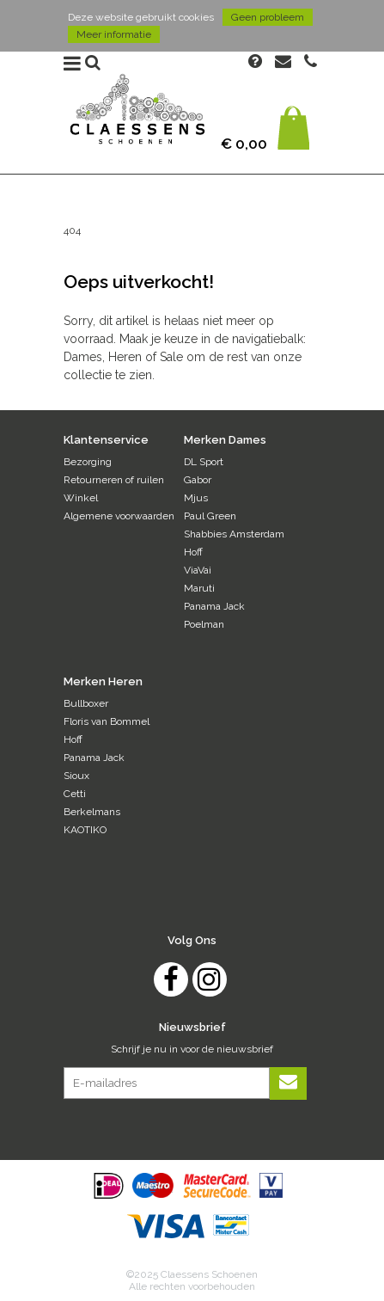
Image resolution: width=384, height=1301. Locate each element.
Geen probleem (267, 17)
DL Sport (203, 462)
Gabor (197, 480)
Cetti (75, 794)
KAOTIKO (85, 830)
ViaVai (197, 570)
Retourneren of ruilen (114, 480)
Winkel (81, 498)
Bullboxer (86, 703)
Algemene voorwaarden (119, 516)
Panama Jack (214, 606)
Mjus (196, 498)
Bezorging (88, 462)
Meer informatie (113, 34)
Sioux (76, 776)
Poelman (204, 624)
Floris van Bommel (106, 721)
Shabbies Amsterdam (234, 534)
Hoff (193, 552)
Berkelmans (92, 812)
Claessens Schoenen (137, 114)
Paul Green (210, 516)
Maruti (199, 588)
